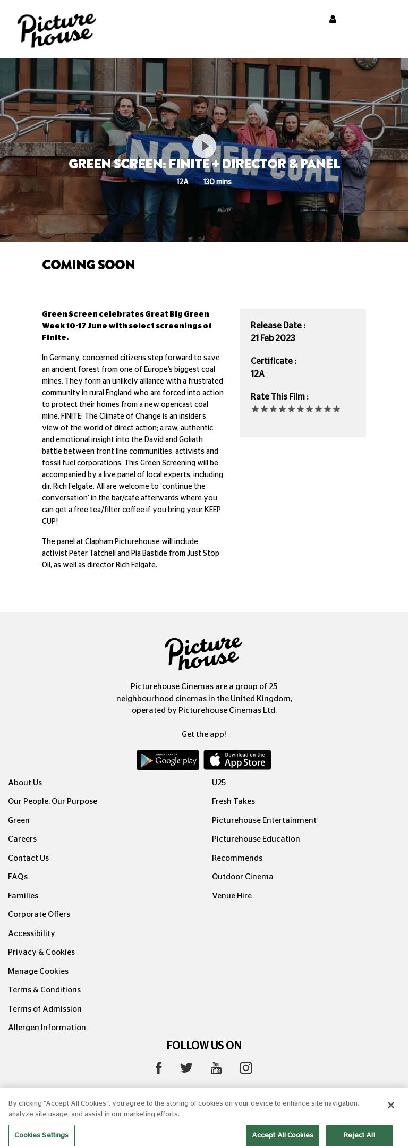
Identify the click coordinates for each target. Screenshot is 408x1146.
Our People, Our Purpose (52, 801)
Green (19, 821)
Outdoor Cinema (243, 877)
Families (23, 896)
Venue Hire (232, 896)
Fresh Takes (233, 801)
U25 (219, 783)
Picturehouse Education (256, 839)
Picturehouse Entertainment (264, 821)
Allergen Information (47, 1028)
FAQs (18, 877)
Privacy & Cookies (41, 952)
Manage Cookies (38, 971)
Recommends (237, 858)
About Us (25, 783)
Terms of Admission (45, 1009)
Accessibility (31, 934)
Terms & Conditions (44, 990)
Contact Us (28, 858)
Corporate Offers (39, 915)
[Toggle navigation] (385, 21)
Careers (22, 839)
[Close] (391, 1113)
